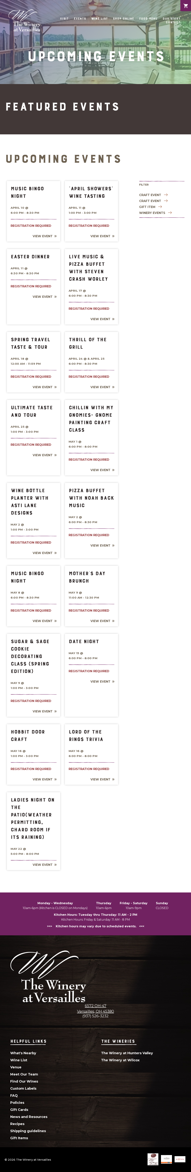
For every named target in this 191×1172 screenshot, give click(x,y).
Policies (17, 1102)
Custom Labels (23, 1088)
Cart (185, 3)
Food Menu (148, 18)
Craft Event (150, 195)
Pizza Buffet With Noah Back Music (91, 497)
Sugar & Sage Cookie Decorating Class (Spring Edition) (30, 656)
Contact (173, 22)
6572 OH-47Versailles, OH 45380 (95, 1009)
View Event (43, 236)
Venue (15, 1067)
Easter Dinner (30, 256)
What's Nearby (23, 1053)
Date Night (84, 641)
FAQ (14, 1095)
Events (80, 18)
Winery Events (152, 212)
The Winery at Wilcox (120, 1060)
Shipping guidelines (28, 1131)
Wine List (99, 18)
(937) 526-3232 (95, 1016)
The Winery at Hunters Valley (127, 1053)
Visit (64, 18)
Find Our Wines (24, 1081)
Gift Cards (19, 1109)
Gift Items (19, 1138)
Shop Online (123, 18)
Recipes (17, 1124)
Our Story (171, 18)
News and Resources (28, 1117)
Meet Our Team (24, 1074)
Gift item (147, 207)
